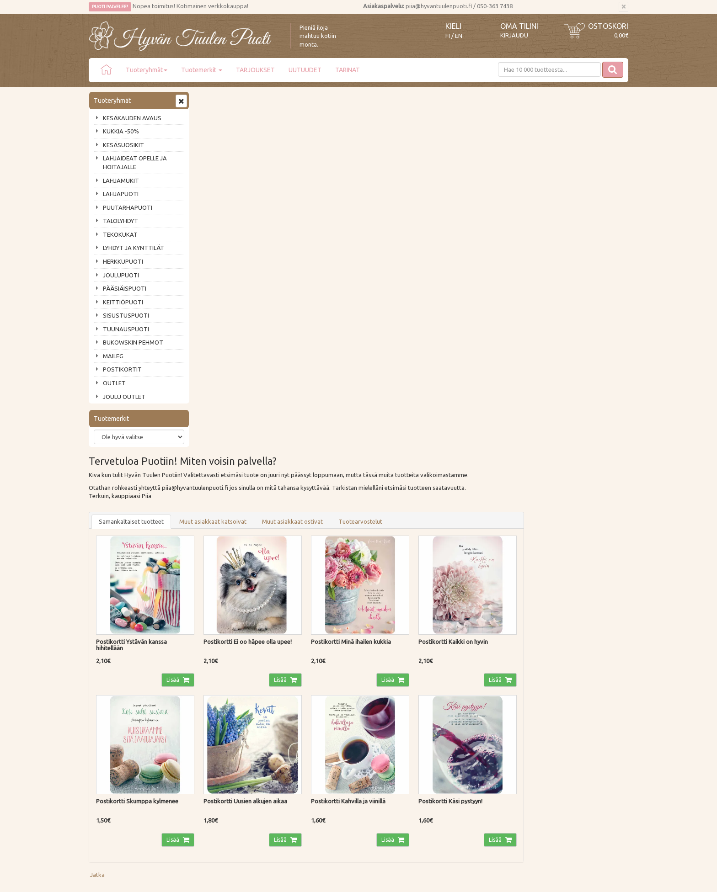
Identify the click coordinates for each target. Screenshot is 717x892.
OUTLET (114, 383)
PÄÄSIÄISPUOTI (124, 288)
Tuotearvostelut (470, 157)
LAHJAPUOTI (121, 194)
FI (447, 36)
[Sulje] (623, 7)
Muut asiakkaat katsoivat (322, 157)
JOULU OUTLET (124, 396)
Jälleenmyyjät (108, 749)
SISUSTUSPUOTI (126, 315)
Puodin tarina (108, 697)
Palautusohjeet (220, 723)
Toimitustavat (218, 697)
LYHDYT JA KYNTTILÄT (133, 247)
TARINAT (347, 70)
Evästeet (211, 749)
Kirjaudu (514, 35)
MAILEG (113, 356)
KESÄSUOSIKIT (123, 145)
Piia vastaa (104, 723)
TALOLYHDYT (120, 221)
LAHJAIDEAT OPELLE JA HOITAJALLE (135, 162)
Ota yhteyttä (106, 710)
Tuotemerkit (201, 70)
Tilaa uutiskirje (118, 649)
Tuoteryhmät (146, 70)
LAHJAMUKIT (121, 180)
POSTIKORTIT (122, 369)
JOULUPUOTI (121, 275)
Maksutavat (215, 710)
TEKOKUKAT (120, 234)
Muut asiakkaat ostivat (402, 157)
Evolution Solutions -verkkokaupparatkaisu (575, 878)
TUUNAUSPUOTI (126, 329)
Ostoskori (608, 26)
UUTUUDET (305, 70)
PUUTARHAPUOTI (127, 207)
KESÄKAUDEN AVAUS (132, 118)
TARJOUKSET (255, 70)
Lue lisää (331, 627)
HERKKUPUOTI (123, 261)
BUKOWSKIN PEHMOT (133, 342)
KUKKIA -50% (121, 131)
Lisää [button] (282, 315)
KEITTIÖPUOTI (123, 302)
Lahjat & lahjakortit (115, 762)
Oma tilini (519, 26)
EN (458, 36)
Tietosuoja (214, 736)
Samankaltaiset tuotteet (241, 157)
